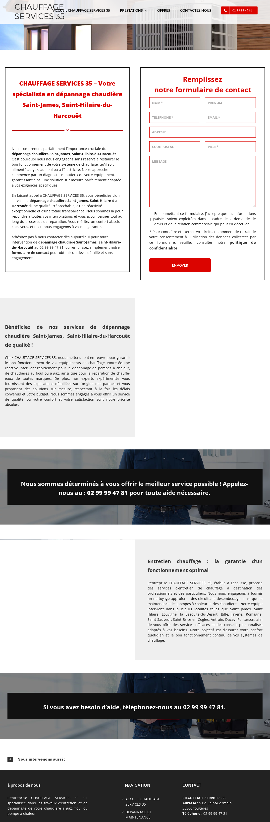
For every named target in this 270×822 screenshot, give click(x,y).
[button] (135, 759)
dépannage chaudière (48, 200)
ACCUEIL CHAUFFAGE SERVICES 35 (142, 802)
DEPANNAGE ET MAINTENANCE (138, 815)
